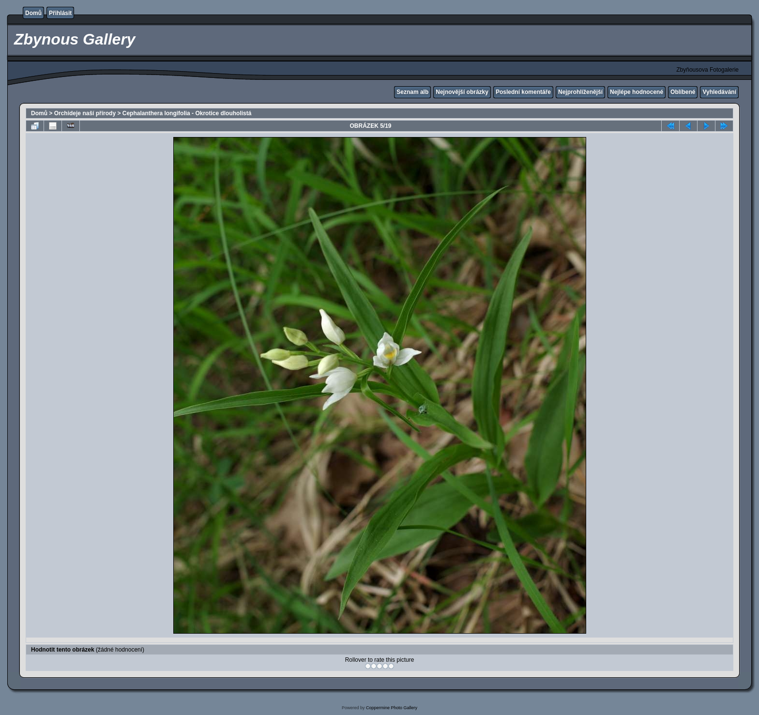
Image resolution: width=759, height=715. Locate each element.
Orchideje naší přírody (85, 113)
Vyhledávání (719, 92)
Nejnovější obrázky (462, 92)
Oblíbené (682, 92)
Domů (33, 13)
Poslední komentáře (523, 92)
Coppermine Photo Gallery (391, 707)
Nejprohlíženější (580, 92)
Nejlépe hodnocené (636, 92)
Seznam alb (412, 92)
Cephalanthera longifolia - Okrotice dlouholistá (187, 113)
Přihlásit (60, 13)
